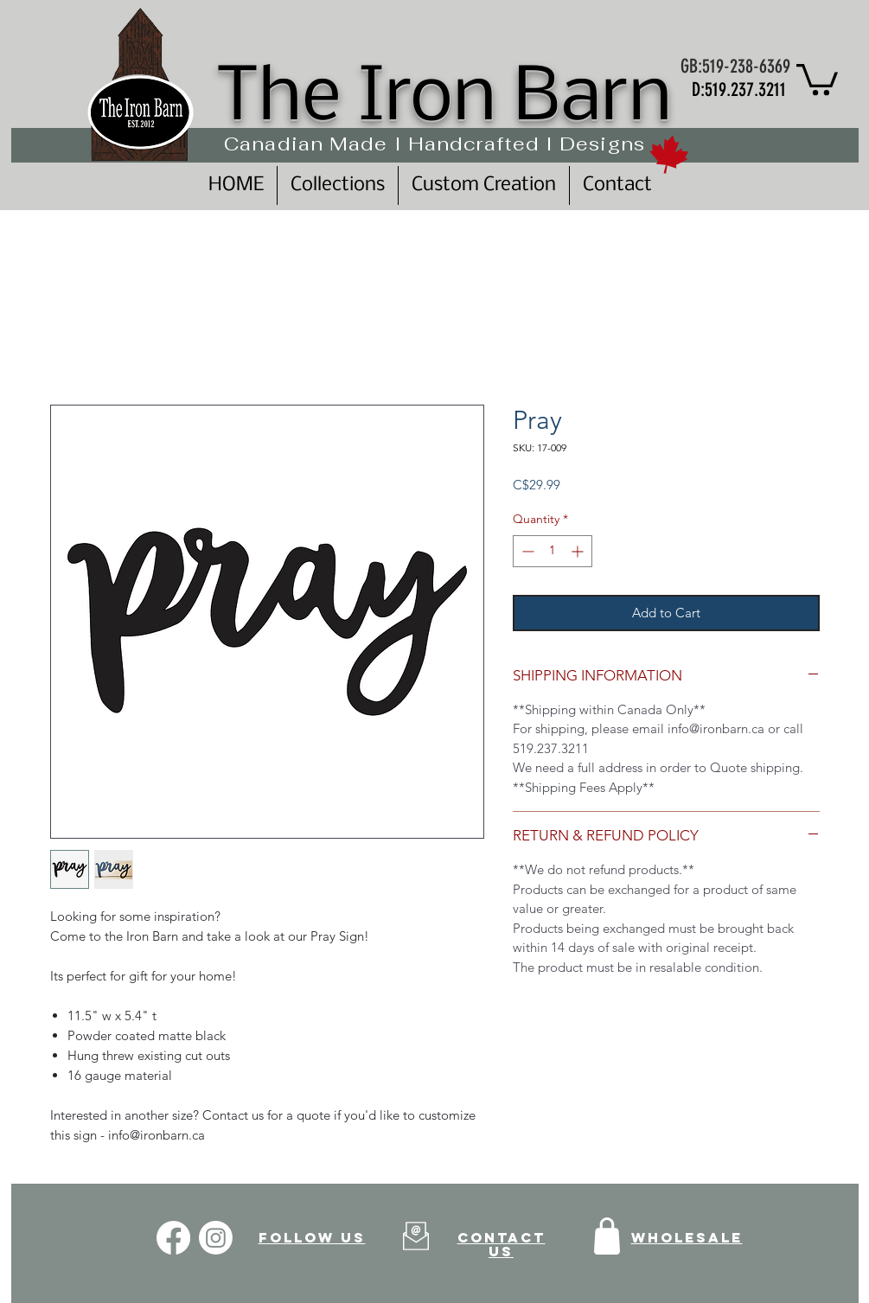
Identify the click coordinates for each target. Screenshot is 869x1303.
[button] (817, 78)
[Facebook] (173, 1238)
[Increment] (579, 551)
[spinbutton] (552, 551)
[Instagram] (216, 1238)
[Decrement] (526, 551)
